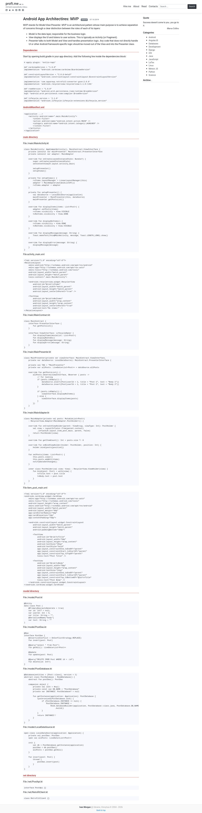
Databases (153, 44)
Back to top (101, 810)
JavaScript (153, 59)
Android (84, 20)
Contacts (153, 6)
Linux (151, 65)
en (20, 4)
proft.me (12, 4)
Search (192, 6)
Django (152, 50)
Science (152, 75)
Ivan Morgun (85, 807)
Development (154, 47)
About (136, 6)
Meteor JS (153, 69)
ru (22, 4)
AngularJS (153, 40)
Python (152, 72)
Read (144, 6)
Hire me (127, 6)
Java (151, 56)
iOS (150, 53)
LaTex (151, 62)
